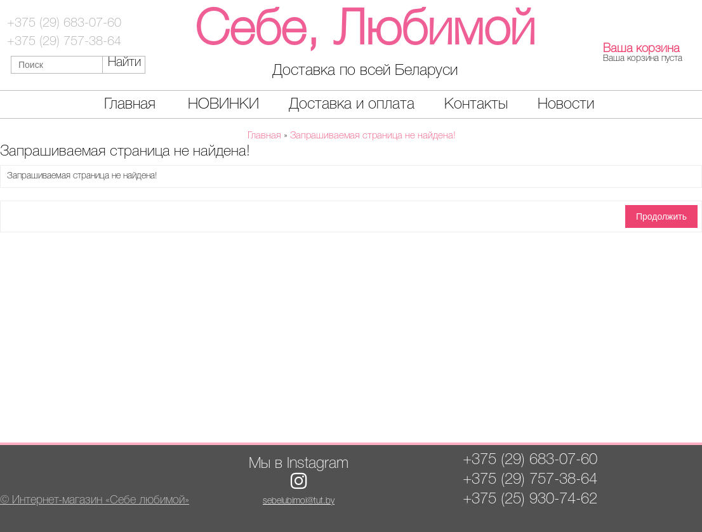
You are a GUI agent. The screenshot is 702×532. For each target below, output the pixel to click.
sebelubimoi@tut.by (298, 501)
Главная (130, 104)
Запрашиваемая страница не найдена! (373, 135)
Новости (566, 104)
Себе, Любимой (365, 31)
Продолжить (661, 216)
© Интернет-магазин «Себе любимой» (94, 500)
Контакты (476, 104)
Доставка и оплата (351, 104)
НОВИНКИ (223, 104)
